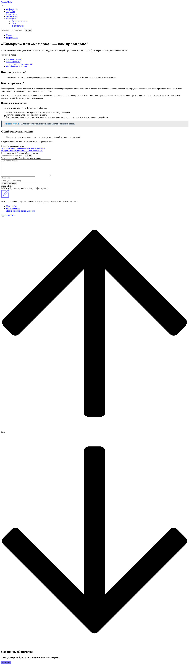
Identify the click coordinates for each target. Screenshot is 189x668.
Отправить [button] (6, 666)
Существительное (20, 21)
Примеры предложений (22, 64)
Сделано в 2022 (8, 218)
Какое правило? (13, 62)
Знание (6, 2)
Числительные (18, 26)
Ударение (10, 12)
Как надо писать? (14, 59)
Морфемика (11, 14)
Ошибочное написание (16, 66)
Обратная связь (13, 211)
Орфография (12, 9)
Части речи (11, 19)
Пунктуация (11, 16)
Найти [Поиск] (28, 31)
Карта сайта (11, 209)
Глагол (14, 23)
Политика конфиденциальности (20, 214)
